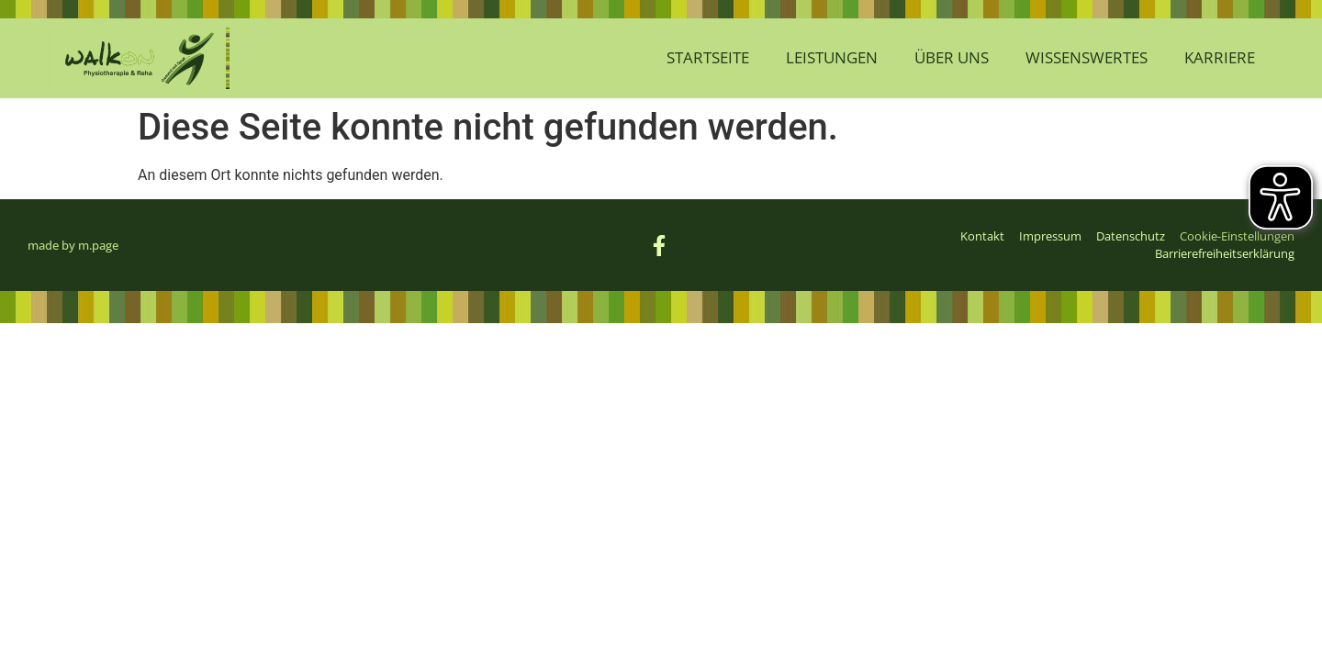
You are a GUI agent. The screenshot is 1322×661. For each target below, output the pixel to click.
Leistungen (832, 57)
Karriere (1219, 57)
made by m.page (73, 245)
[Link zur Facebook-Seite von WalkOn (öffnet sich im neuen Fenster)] (661, 245)
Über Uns (951, 57)
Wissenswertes (1086, 57)
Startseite (708, 57)
